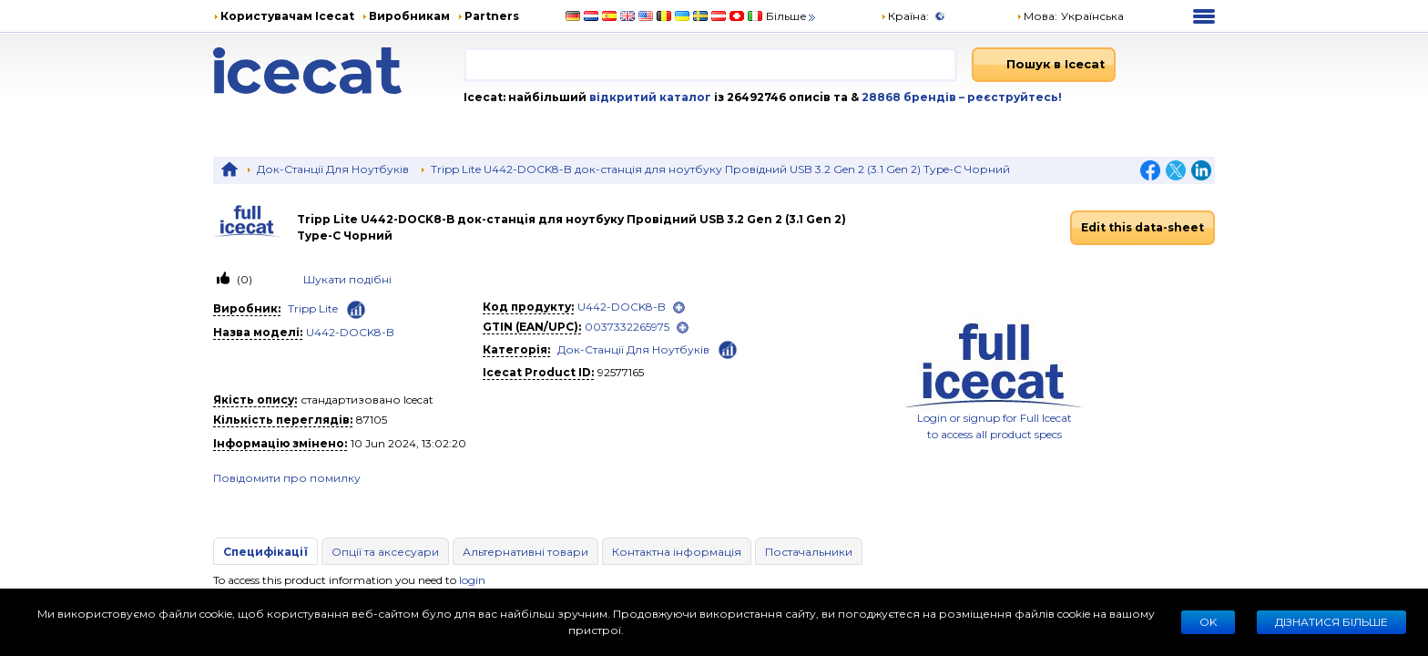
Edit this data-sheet (1142, 227)
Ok (1208, 622)
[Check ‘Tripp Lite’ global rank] (356, 310)
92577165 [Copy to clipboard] (620, 372)
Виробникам (409, 16)
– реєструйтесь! (1010, 97)
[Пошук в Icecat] (1044, 64)
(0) (243, 279)
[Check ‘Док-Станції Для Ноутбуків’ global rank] (728, 348)
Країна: (905, 16)
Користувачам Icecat (287, 16)
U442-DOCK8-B (350, 332)
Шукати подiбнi (347, 279)
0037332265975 (627, 326)
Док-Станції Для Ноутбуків (333, 169)
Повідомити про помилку (287, 478)
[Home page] (338, 70)
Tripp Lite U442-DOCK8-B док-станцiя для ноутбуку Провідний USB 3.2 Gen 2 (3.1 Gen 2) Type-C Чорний (720, 169)
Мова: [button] (1036, 16)
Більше (792, 16)
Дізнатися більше (1331, 622)
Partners (491, 16)
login (472, 580)
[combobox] (710, 64)
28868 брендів (910, 97)
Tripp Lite (313, 308)
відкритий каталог (648, 97)
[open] (679, 307)
